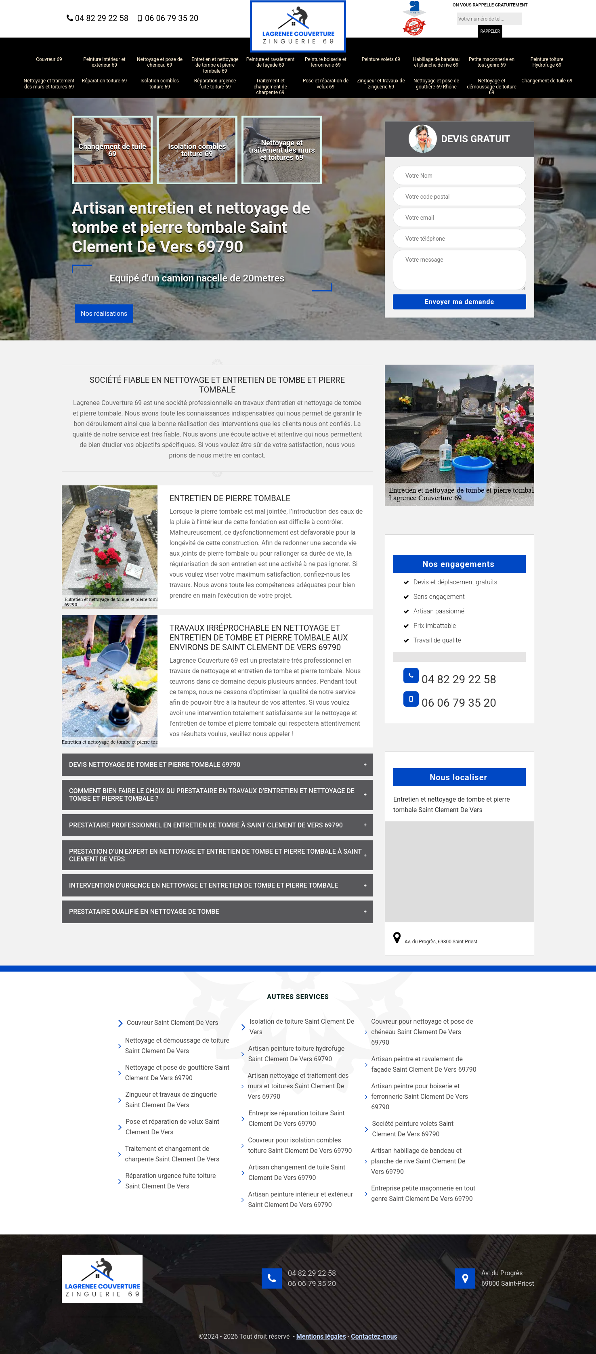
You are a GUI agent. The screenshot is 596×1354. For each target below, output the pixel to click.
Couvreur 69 (49, 59)
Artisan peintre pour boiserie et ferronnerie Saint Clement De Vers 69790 (416, 1096)
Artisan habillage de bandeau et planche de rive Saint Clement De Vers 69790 (415, 1161)
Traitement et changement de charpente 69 (270, 86)
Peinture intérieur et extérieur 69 (104, 62)
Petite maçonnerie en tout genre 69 (491, 62)
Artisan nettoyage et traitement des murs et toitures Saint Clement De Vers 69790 (294, 1086)
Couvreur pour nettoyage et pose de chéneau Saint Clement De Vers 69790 (419, 1032)
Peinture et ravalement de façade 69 (270, 62)
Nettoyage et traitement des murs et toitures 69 (49, 83)
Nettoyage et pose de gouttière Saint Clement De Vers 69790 (173, 1073)
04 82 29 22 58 (97, 18)
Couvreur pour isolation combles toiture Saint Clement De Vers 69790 (296, 1145)
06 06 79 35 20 (167, 18)
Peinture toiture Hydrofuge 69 (547, 62)
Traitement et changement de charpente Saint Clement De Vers (168, 1154)
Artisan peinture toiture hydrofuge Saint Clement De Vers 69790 (292, 1054)
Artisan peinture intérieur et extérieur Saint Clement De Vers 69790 (297, 1199)
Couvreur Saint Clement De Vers (168, 1022)
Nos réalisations (104, 313)
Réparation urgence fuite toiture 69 (215, 83)
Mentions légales (321, 1336)
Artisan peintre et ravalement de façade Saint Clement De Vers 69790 (420, 1064)
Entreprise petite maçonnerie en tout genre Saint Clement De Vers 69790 (420, 1193)
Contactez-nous (374, 1336)
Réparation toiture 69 (104, 81)
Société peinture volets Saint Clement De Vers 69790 (409, 1129)
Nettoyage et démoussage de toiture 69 (491, 86)
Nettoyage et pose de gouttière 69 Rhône (436, 83)
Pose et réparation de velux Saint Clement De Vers (168, 1127)
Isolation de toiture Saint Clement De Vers (297, 1027)
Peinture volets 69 (381, 59)
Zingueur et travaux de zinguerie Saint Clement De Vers (167, 1100)
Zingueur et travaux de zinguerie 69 (381, 83)
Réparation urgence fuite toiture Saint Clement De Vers (167, 1181)
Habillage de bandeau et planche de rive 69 (436, 62)
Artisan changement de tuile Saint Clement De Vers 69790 (293, 1172)
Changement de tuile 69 (546, 81)
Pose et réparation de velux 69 (326, 83)
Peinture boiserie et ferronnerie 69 (325, 62)
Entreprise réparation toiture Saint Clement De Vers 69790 (292, 1118)
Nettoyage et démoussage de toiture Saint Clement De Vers (173, 1046)
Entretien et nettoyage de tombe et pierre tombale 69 (214, 65)
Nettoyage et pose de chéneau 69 (160, 62)
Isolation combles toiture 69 (160, 83)
